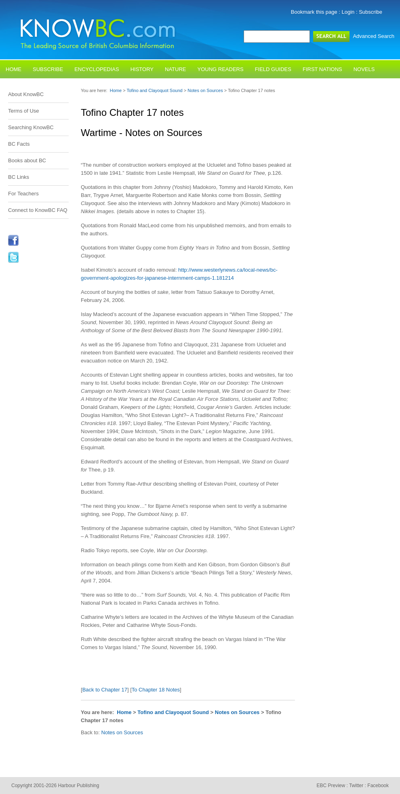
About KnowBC (26, 94)
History (142, 69)
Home (13, 69)
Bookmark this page (314, 12)
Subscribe (370, 12)
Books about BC (27, 160)
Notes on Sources (205, 90)
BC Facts (18, 144)
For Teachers (23, 194)
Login (348, 12)
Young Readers (221, 69)
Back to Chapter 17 (104, 690)
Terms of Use (23, 111)
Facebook (378, 785)
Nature (175, 69)
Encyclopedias (96, 69)
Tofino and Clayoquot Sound (154, 90)
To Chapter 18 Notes (156, 690)
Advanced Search (373, 36)
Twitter (356, 785)
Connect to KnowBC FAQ (37, 210)
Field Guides (273, 69)
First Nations (322, 69)
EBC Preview (330, 785)
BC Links (18, 177)
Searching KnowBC (31, 127)
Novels (364, 69)
